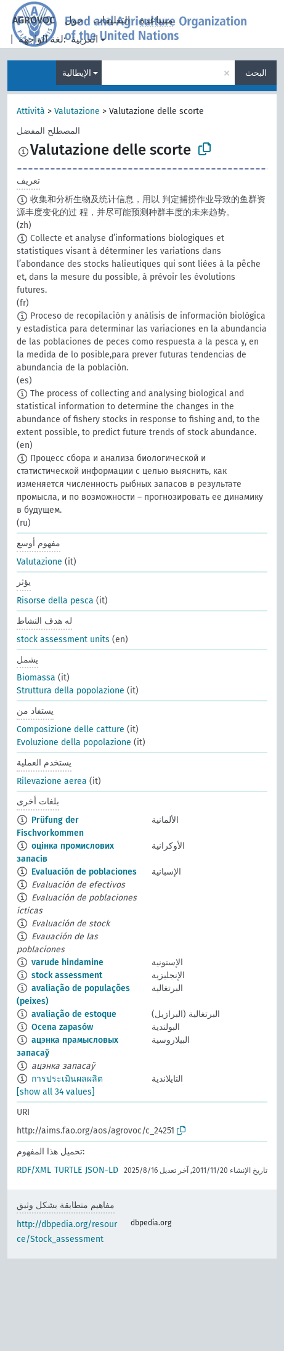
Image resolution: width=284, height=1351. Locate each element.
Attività (31, 111)
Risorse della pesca (55, 600)
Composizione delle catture (70, 729)
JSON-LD (101, 1170)
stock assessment (66, 975)
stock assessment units (63, 639)
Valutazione (77, 111)
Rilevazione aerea (52, 781)
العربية (84, 39)
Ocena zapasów (62, 1027)
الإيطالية (76, 73)
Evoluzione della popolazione (74, 742)
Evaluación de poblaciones (84, 872)
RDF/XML (34, 1170)
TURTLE (68, 1170)
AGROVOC (33, 20)
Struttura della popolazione (70, 690)
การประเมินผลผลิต (67, 1079)
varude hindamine (67, 962)
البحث (256, 73)
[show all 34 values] (56, 1092)
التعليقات (111, 20)
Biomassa (36, 677)
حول (74, 20)
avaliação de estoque (73, 1014)
